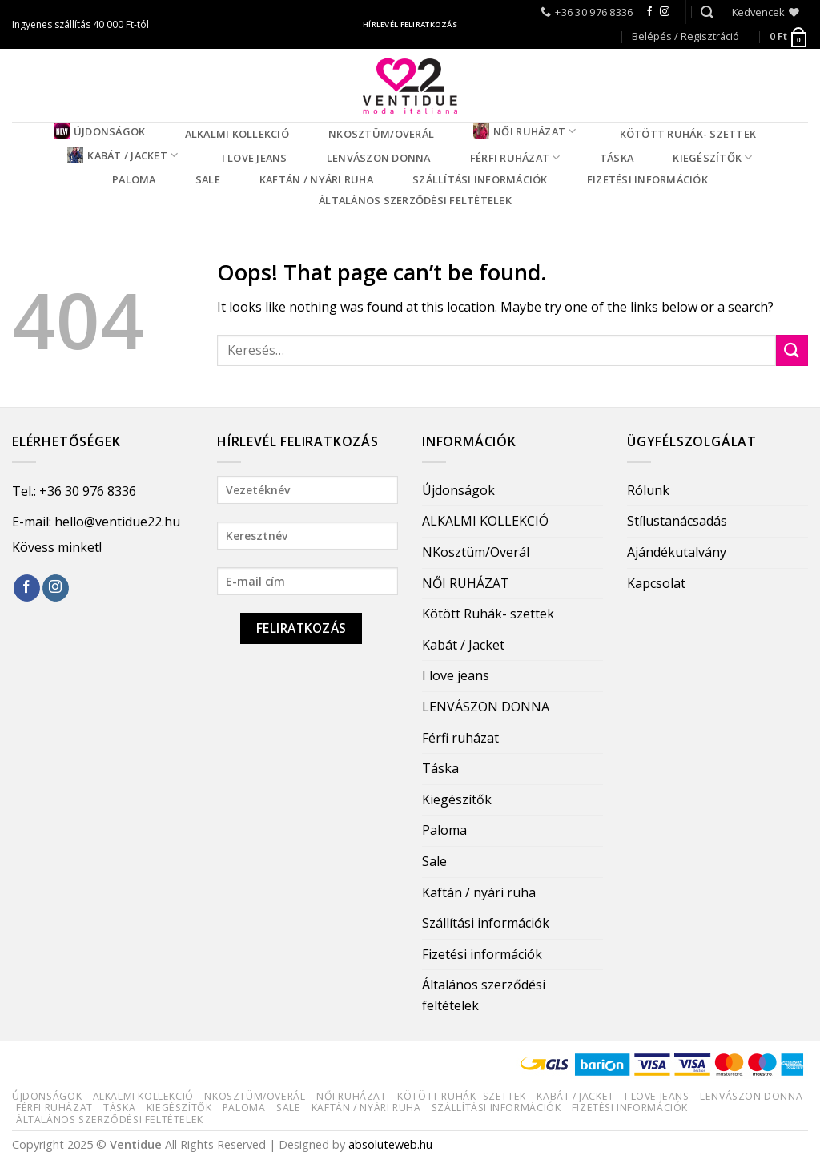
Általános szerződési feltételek (415, 200)
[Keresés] (707, 12)
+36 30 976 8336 (87, 491)
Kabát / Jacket (122, 155)
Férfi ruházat (515, 157)
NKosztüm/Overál (381, 134)
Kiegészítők (712, 157)
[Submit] (792, 350)
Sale (207, 179)
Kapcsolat (656, 583)
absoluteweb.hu (390, 1144)
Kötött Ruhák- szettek (688, 134)
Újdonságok (100, 131)
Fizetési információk (647, 179)
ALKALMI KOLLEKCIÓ (237, 134)
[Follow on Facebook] (649, 12)
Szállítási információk (480, 179)
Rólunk (648, 490)
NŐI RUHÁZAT (524, 131)
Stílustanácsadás (677, 521)
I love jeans (254, 158)
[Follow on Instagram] (664, 12)
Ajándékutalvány (676, 552)
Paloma (134, 179)
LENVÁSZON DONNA (379, 158)
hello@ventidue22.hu (117, 521)
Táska (616, 158)
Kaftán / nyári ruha (316, 179)
